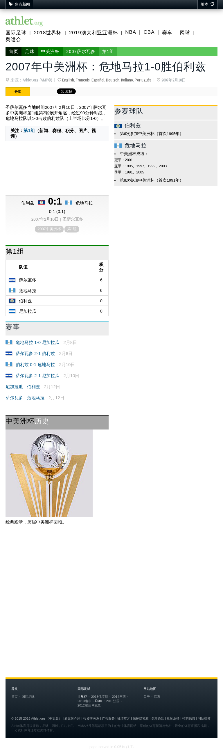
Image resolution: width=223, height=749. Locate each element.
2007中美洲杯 (49, 229)
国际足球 (16, 33)
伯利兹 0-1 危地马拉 (35, 364)
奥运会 (13, 39)
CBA (149, 32)
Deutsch (112, 80)
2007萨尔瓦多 (80, 51)
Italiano (127, 80)
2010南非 (84, 701)
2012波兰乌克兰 (89, 705)
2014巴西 (119, 696)
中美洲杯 (50, 51)
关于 (146, 696)
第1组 (108, 51)
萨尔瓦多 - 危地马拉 (25, 397)
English (68, 80)
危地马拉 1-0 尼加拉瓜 (37, 342)
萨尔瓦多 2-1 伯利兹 (35, 353)
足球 (29, 51)
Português (143, 80)
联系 (157, 696)
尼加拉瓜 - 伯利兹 (23, 386)
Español (97, 80)
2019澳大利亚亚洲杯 (93, 33)
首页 (13, 51)
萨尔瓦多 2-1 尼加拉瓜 (37, 375)
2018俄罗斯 (99, 696)
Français (83, 80)
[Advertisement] (111, 576)
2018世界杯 (48, 33)
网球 (185, 33)
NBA (130, 32)
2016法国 (113, 701)
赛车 (167, 33)
